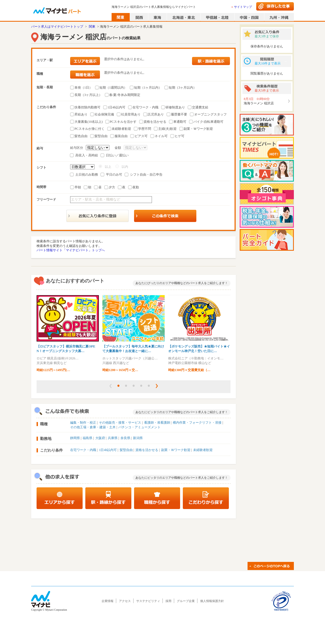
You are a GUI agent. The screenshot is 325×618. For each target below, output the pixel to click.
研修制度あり (175, 107)
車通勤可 (179, 122)
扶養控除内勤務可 (87, 107)
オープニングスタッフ (210, 114)
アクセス (125, 601)
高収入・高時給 (86, 155)
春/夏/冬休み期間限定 (124, 95)
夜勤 (135, 187)
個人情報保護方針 (212, 601)
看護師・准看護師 (157, 422)
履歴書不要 (179, 114)
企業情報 (107, 601)
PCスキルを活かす (123, 122)
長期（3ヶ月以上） (88, 95)
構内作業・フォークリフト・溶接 (197, 422)
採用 (168, 601)
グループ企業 (186, 601)
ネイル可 (161, 136)
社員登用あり (131, 114)
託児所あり (156, 114)
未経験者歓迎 (121, 129)
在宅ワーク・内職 (145, 107)
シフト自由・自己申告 (146, 174)
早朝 (77, 187)
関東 (92, 26)
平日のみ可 (114, 174)
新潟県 (138, 438)
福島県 (87, 438)
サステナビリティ (148, 601)
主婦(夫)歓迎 (167, 129)
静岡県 (75, 438)
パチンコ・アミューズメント (139, 427)
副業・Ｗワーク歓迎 (198, 129)
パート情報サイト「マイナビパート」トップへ (71, 250)
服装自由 (121, 136)
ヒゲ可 (179, 136)
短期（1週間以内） (113, 87)
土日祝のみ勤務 (86, 174)
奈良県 (125, 438)
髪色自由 (80, 136)
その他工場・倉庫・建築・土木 (93, 427)
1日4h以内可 (116, 107)
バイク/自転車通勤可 (208, 122)
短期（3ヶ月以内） (182, 87)
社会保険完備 (104, 114)
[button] (110, 386)
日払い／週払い (117, 155)
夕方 (112, 187)
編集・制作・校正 (83, 422)
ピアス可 (141, 136)
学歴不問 (144, 129)
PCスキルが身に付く (89, 129)
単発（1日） (83, 87)
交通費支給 (200, 107)
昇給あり (80, 114)
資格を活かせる (155, 122)
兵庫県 (113, 438)
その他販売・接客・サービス (120, 422)
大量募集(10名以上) (88, 122)
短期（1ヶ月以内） (148, 87)
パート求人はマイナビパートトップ (57, 26)
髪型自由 (101, 136)
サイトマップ (243, 6)
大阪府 (100, 438)
